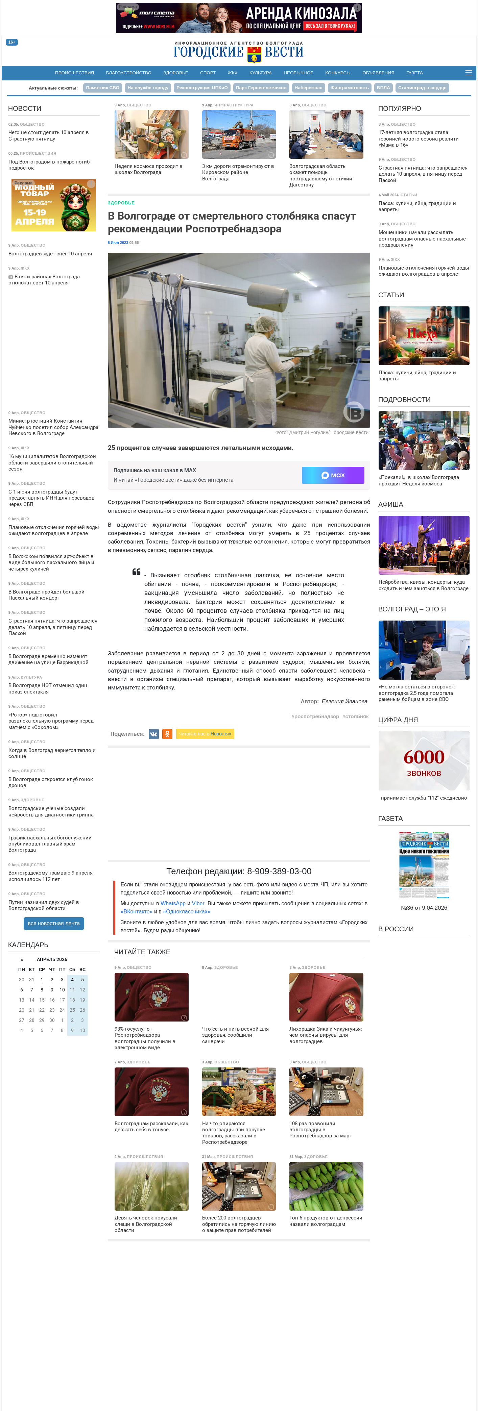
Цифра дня (398, 720)
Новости (25, 108)
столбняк (356, 716)
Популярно (399, 108)
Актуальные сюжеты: (53, 88)
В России (396, 929)
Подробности (404, 399)
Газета (414, 72)
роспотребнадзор (316, 716)
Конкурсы (338, 72)
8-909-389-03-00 (279, 871)
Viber (198, 903)
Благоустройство (129, 72)
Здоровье (175, 72)
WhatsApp (174, 903)
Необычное (298, 72)
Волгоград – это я (412, 609)
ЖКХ (233, 72)
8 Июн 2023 (118, 243)
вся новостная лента (54, 923)
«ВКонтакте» (137, 911)
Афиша (390, 504)
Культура (260, 72)
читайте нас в (205, 733)
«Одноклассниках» (186, 911)
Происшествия (74, 72)
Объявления (378, 72)
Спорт (208, 72)
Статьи (391, 295)
